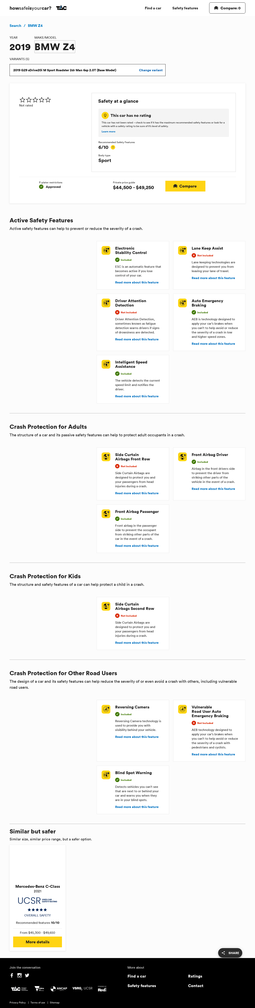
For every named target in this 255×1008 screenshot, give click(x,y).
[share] (230, 953)
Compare (185, 186)
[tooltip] (113, 147)
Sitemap (55, 1002)
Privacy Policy (18, 1002)
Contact (195, 985)
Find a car (153, 7)
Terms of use (37, 1002)
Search (15, 25)
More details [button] (37, 942)
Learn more (108, 131)
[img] (53, 99)
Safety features (185, 7)
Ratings (195, 976)
